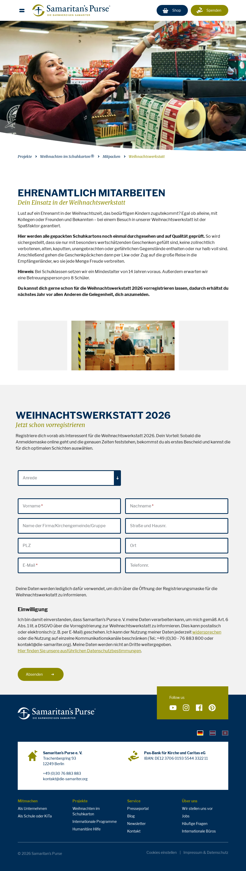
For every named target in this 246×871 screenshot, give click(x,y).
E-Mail (29, 565)
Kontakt (133, 831)
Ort (133, 545)
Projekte (25, 156)
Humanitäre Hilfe (86, 829)
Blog (131, 816)
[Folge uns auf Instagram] (186, 707)
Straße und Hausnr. (148, 525)
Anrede (30, 477)
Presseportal (138, 808)
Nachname (140, 506)
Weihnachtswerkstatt (147, 156)
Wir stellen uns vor (197, 808)
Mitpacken (111, 156)
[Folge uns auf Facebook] (199, 707)
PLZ (27, 545)
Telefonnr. (139, 565)
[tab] (200, 733)
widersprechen (206, 632)
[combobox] (69, 478)
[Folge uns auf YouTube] (173, 707)
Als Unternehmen (32, 808)
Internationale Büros (199, 831)
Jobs (185, 816)
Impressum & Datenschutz (205, 852)
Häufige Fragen (194, 823)
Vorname (31, 506)
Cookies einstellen (161, 852)
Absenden (40, 674)
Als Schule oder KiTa (35, 816)
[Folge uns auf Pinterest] (212, 707)
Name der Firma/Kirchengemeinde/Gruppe (64, 525)
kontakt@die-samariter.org (65, 779)
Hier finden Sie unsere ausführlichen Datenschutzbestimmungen (79, 650)
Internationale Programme (94, 821)
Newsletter (136, 823)
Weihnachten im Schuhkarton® (67, 156)
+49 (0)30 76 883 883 (62, 773)
